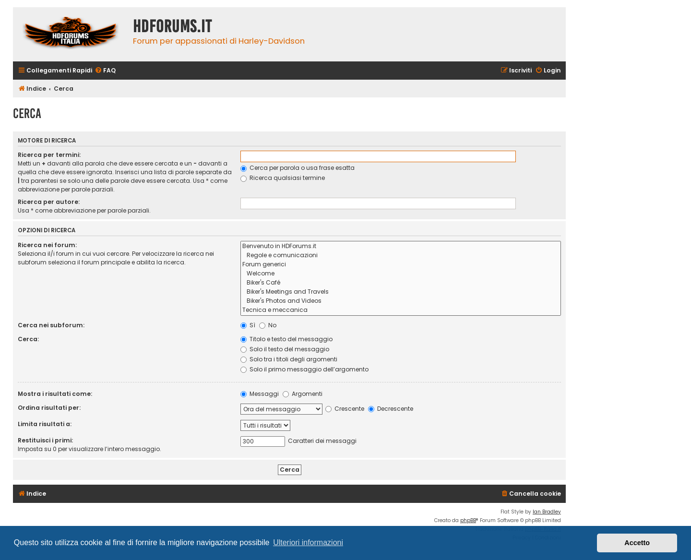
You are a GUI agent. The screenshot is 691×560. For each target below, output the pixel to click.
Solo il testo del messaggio (284, 349)
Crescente (344, 409)
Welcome (400, 273)
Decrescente (390, 409)
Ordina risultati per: (49, 408)
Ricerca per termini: (49, 155)
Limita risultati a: (44, 424)
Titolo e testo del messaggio (286, 339)
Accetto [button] (637, 543)
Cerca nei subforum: (51, 325)
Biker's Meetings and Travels (400, 292)
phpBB (468, 520)
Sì (247, 325)
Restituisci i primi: (45, 440)
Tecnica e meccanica (400, 310)
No (267, 325)
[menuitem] (105, 70)
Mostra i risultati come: (55, 394)
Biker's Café (400, 282)
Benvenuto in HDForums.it (400, 246)
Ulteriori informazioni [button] (308, 542)
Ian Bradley (547, 511)
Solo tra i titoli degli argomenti (288, 359)
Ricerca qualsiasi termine (282, 178)
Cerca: (28, 339)
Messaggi (259, 394)
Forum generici (400, 264)
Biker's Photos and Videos (400, 301)
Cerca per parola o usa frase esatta (297, 168)
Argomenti (302, 394)
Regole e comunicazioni (400, 255)
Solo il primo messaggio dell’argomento (304, 369)
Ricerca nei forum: (47, 245)
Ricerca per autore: (49, 202)
